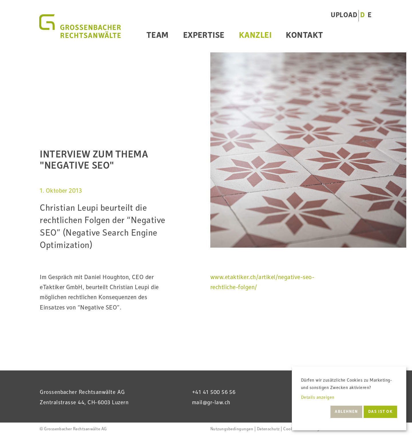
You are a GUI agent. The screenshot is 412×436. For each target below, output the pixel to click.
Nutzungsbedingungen (231, 429)
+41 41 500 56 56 (214, 393)
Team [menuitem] (157, 36)
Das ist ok (380, 412)
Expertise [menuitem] (204, 36)
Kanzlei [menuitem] (255, 36)
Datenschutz (268, 429)
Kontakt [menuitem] (304, 36)
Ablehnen (346, 412)
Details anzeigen (317, 398)
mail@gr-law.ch (211, 403)
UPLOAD (344, 15)
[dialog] (349, 398)
